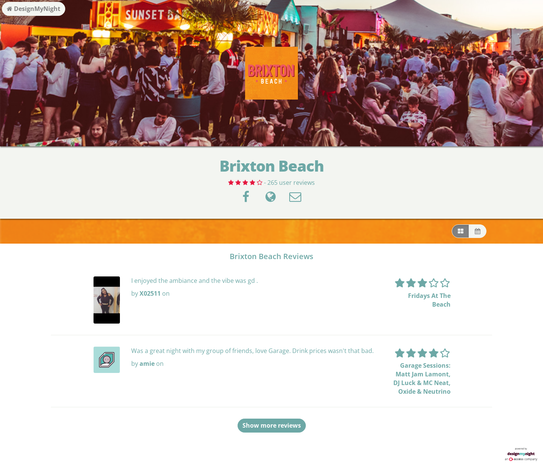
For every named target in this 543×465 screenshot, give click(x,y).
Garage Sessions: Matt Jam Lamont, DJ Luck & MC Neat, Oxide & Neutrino (422, 378)
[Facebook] (246, 199)
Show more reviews (271, 425)
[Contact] (295, 199)
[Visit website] (270, 199)
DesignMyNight (33, 9)
